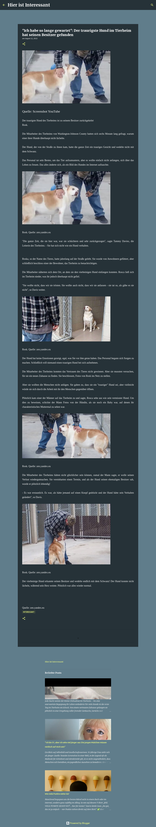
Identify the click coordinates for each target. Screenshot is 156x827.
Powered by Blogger (78, 823)
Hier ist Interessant (29, 5)
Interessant (28, 612)
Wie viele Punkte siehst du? (57, 794)
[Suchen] (54, 5)
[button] (23, 44)
